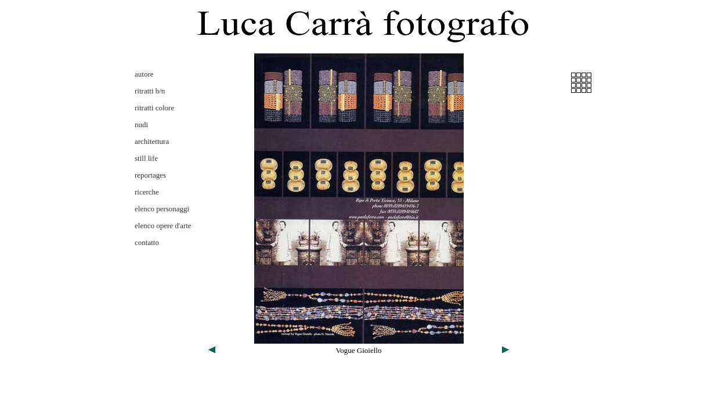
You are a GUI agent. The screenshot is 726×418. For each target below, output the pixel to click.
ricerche (147, 192)
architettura (152, 141)
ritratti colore (154, 107)
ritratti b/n (150, 91)
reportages (150, 175)
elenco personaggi (162, 208)
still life (146, 158)
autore (144, 74)
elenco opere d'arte (163, 225)
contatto (147, 242)
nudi (141, 124)
